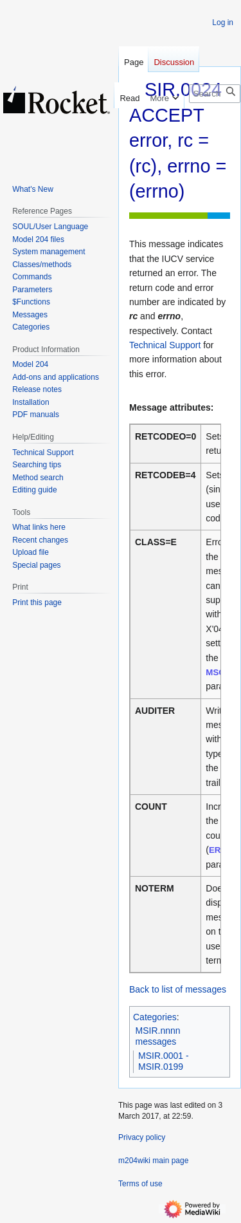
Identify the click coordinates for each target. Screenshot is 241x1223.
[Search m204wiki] (214, 93)
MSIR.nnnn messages (158, 1036)
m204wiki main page (153, 1160)
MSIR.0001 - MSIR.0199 (163, 1061)
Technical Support (165, 345)
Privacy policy (141, 1137)
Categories (155, 1017)
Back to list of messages (177, 989)
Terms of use (140, 1183)
